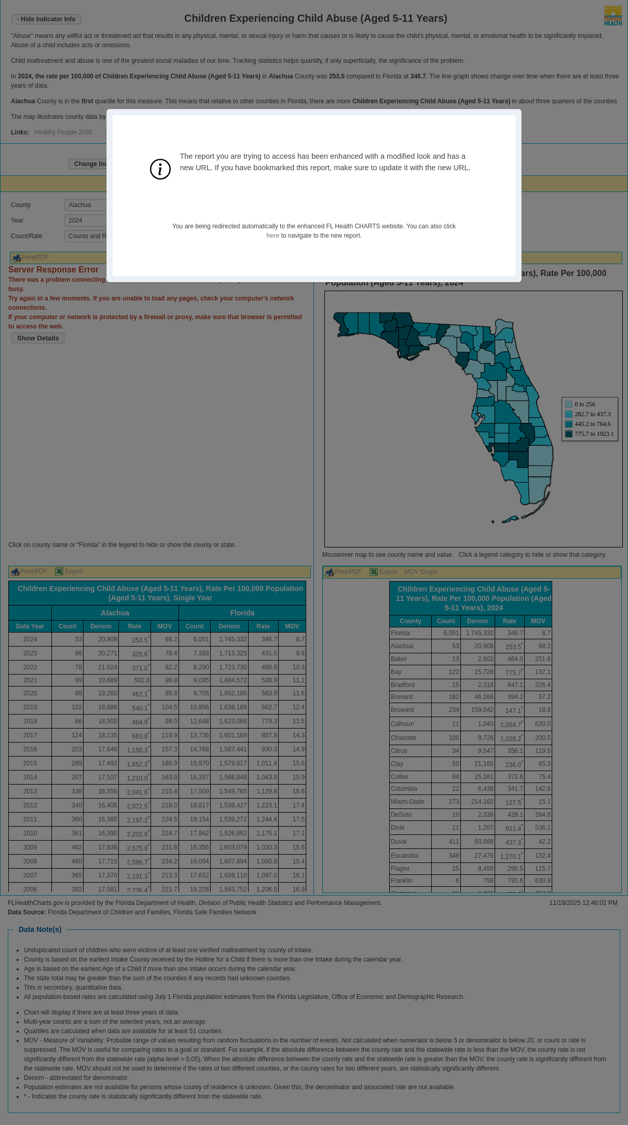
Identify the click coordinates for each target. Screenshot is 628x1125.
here (272, 235)
